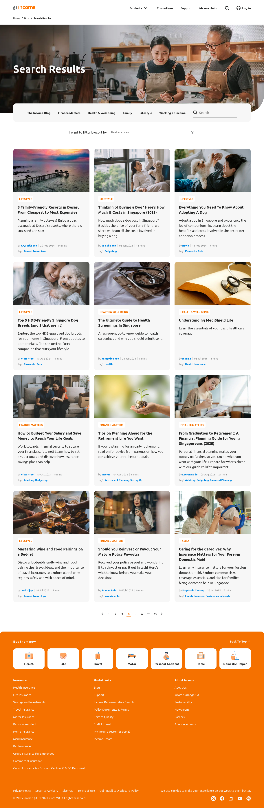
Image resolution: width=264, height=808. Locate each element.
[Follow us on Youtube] (240, 798)
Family (127, 113)
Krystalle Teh (29, 245)
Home (16, 18)
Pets (200, 251)
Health (108, 364)
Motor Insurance (23, 716)
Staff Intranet (102, 724)
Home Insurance (23, 731)
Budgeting (110, 251)
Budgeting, (203, 479)
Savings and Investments (29, 702)
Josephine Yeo (110, 358)
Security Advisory (46, 790)
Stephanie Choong (193, 590)
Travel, (28, 251)
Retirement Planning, (117, 479)
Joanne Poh (109, 590)
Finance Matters (69, 113)
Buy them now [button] (24, 641)
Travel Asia (39, 251)
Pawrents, (191, 251)
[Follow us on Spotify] (248, 798)
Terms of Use (86, 790)
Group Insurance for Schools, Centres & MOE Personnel (49, 768)
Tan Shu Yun (109, 245)
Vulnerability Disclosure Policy (119, 790)
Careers (180, 716)
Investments (112, 595)
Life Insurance (22, 694)
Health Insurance (195, 364)
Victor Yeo (27, 358)
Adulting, (29, 479)
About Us (181, 687)
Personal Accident (24, 724)
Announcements (185, 724)
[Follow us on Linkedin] (231, 798)
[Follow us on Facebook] (222, 798)
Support (186, 8)
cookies (176, 790)
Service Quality (103, 716)
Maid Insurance (23, 738)
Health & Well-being (101, 113)
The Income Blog (39, 113)
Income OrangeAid (187, 694)
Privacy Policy (22, 790)
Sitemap (68, 790)
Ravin (185, 245)
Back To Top (240, 641)
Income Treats (103, 738)
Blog (27, 18)
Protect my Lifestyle (218, 595)
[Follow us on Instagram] (213, 798)
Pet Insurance (22, 746)
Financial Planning (221, 479)
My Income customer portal (112, 731)
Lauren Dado (190, 474)
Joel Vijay (27, 590)
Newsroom (182, 709)
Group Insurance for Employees (33, 753)
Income (186, 358)
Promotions (165, 8)
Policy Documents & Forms (111, 709)
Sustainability (183, 702)
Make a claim (208, 8)
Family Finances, (195, 595)
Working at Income (172, 113)
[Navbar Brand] (24, 8)
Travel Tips (39, 595)
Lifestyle (146, 113)
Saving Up (136, 479)
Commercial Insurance (27, 761)
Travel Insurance (23, 709)
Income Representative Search (114, 702)
